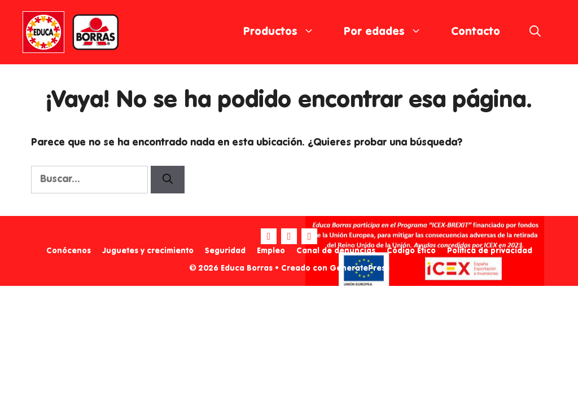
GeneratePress (359, 268)
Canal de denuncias (335, 251)
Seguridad (225, 251)
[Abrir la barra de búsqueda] (535, 32)
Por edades (390, 32)
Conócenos (68, 251)
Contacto (475, 32)
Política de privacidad (489, 251)
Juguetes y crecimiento (148, 251)
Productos (286, 32)
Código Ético (411, 251)
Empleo (271, 251)
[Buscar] (168, 179)
